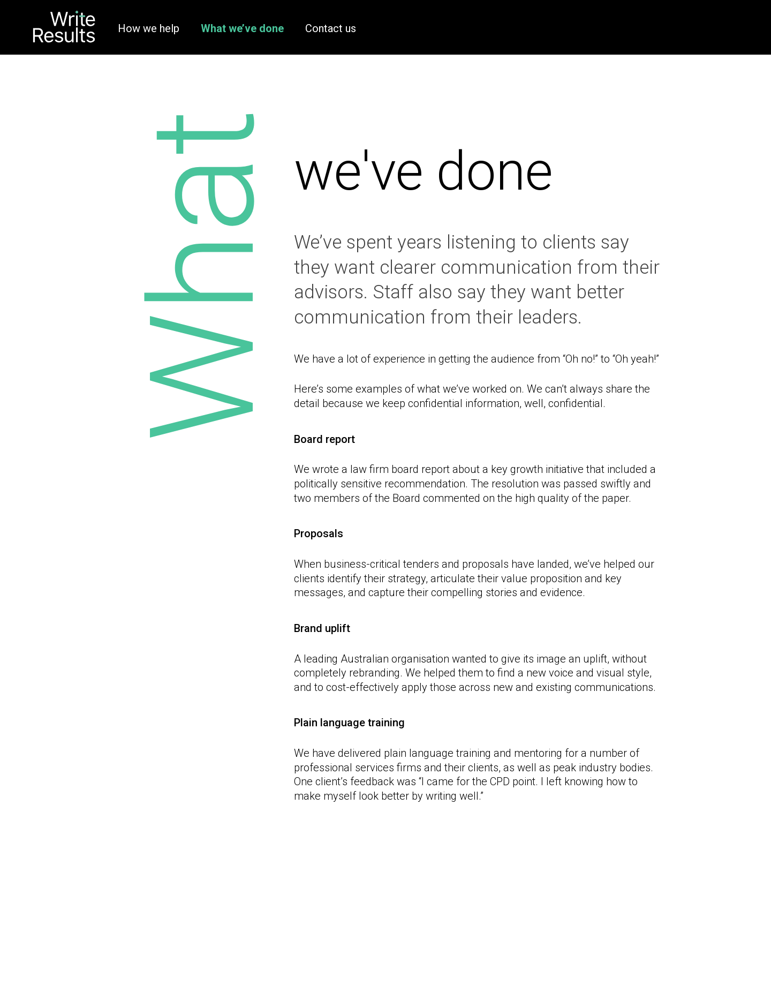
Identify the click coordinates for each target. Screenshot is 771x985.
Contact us (330, 28)
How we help (148, 28)
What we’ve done (242, 28)
